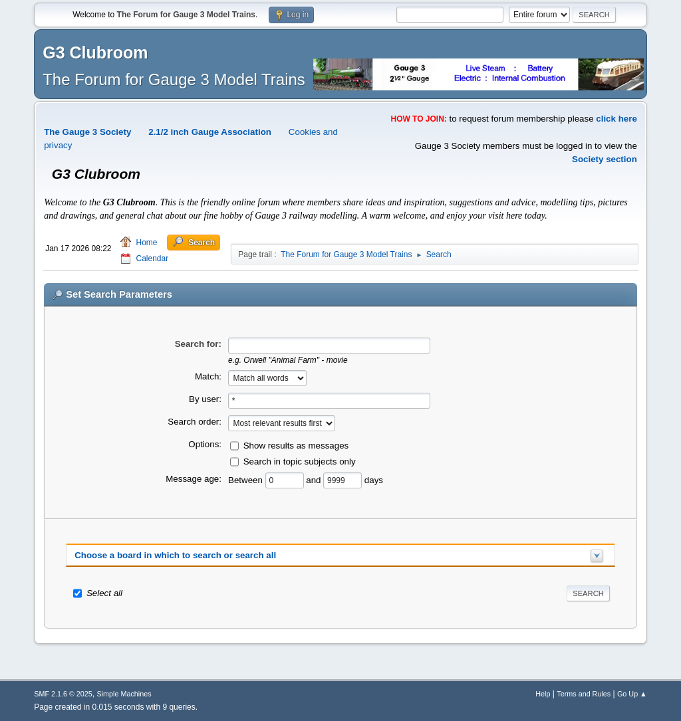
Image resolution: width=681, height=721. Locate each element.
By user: (205, 399)
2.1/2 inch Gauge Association (209, 132)
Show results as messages (296, 446)
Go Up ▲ (632, 694)
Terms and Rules (584, 694)
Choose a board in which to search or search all (175, 555)
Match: (208, 376)
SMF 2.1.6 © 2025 (63, 694)
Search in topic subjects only (299, 461)
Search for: (198, 344)
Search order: (194, 422)
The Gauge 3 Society (87, 132)
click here (616, 119)
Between (246, 480)
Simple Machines (124, 694)
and (314, 480)
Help (542, 694)
